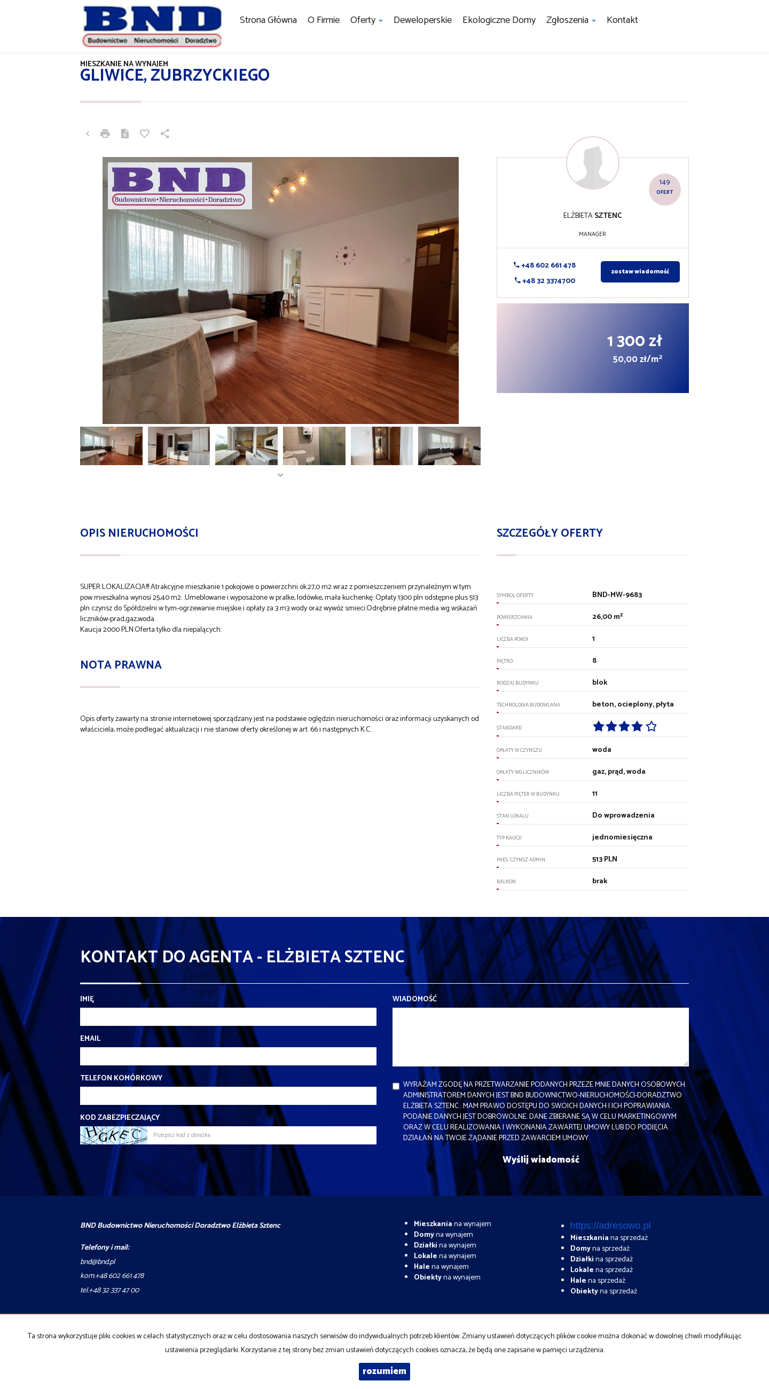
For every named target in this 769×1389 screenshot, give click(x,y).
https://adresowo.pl (610, 1225)
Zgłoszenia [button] (571, 20)
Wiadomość (415, 999)
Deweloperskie (423, 20)
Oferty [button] (366, 20)
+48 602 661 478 (545, 266)
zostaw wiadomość (640, 272)
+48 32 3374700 (545, 281)
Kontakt (622, 20)
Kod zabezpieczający (120, 1118)
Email (90, 1039)
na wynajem (452, 1224)
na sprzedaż (609, 1238)
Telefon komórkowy (121, 1078)
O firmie (324, 20)
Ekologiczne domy (499, 20)
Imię (87, 999)
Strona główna (268, 20)
